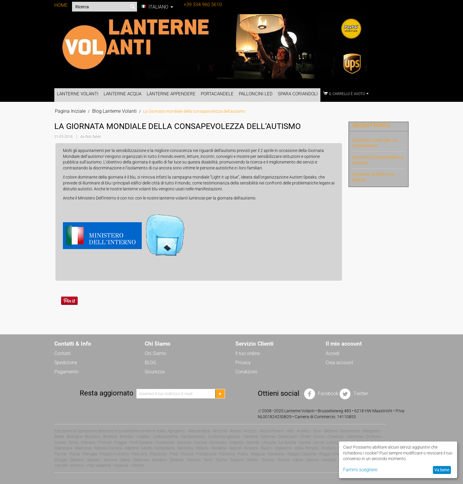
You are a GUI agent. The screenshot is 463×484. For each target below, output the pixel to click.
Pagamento (66, 372)
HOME (61, 5)
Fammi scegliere (360, 469)
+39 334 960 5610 (203, 4)
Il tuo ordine (247, 353)
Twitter (353, 394)
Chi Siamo (155, 353)
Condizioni (246, 372)
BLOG (150, 362)
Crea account (339, 362)
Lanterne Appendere (171, 94)
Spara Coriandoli (298, 94)
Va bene (441, 469)
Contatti (62, 353)
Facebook (321, 394)
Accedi (333, 353)
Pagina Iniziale (70, 111)
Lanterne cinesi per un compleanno (374, 142)
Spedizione (65, 362)
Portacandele (217, 94)
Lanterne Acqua (122, 94)
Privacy (243, 362)
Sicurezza (155, 372)
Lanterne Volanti (77, 94)
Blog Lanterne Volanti (114, 111)
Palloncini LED (256, 94)
